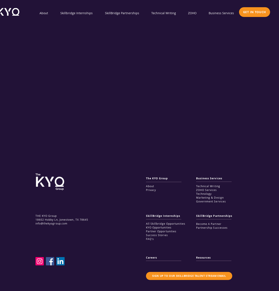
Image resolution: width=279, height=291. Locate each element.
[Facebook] (50, 261)
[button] (254, 12)
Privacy (151, 190)
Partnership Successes (212, 227)
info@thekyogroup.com (51, 223)
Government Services (211, 201)
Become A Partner (208, 224)
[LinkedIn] (60, 261)
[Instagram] (39, 261)
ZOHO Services (206, 190)
